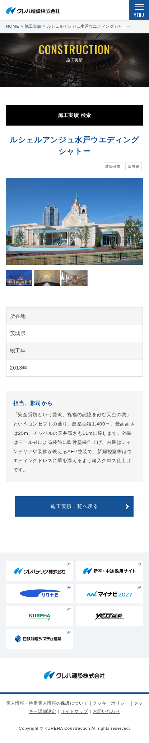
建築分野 (113, 166)
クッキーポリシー (111, 703)
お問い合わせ (106, 711)
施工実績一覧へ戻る (74, 506)
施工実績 (33, 26)
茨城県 (133, 166)
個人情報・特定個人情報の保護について (47, 703)
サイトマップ (74, 711)
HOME (12, 26)
